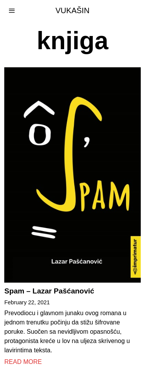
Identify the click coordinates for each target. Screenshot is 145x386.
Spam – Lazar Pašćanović (49, 291)
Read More (23, 362)
